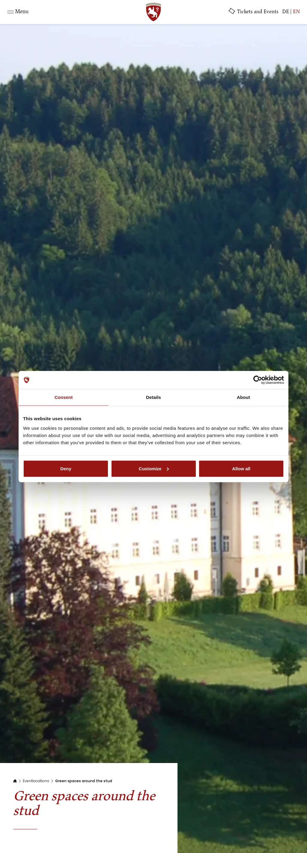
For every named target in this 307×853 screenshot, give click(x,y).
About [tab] (243, 397)
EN (296, 12)
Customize (154, 468)
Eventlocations (36, 780)
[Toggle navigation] (17, 12)
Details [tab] (153, 397)
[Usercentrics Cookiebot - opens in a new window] (257, 380)
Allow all (241, 468)
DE (285, 12)
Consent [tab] (64, 397)
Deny (65, 468)
